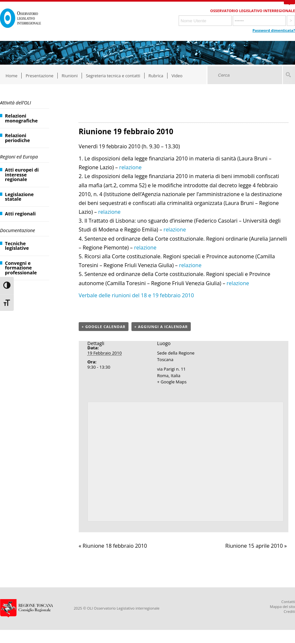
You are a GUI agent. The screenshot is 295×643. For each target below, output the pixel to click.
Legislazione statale (19, 196)
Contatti (288, 601)
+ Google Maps (172, 382)
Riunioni (70, 76)
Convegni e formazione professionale (21, 268)
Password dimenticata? (273, 30)
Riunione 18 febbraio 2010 (113, 545)
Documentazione (17, 230)
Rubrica (155, 76)
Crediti (289, 611)
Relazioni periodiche (17, 137)
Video (177, 76)
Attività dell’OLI (15, 103)
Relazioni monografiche (21, 118)
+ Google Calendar (104, 326)
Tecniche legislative (17, 245)
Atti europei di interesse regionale (22, 174)
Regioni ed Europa (19, 157)
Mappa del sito (282, 606)
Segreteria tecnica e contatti (113, 76)
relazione (130, 167)
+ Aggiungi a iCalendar (161, 326)
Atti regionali (20, 214)
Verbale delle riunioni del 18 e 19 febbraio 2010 (136, 295)
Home (11, 76)
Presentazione (39, 76)
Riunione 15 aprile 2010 (256, 545)
